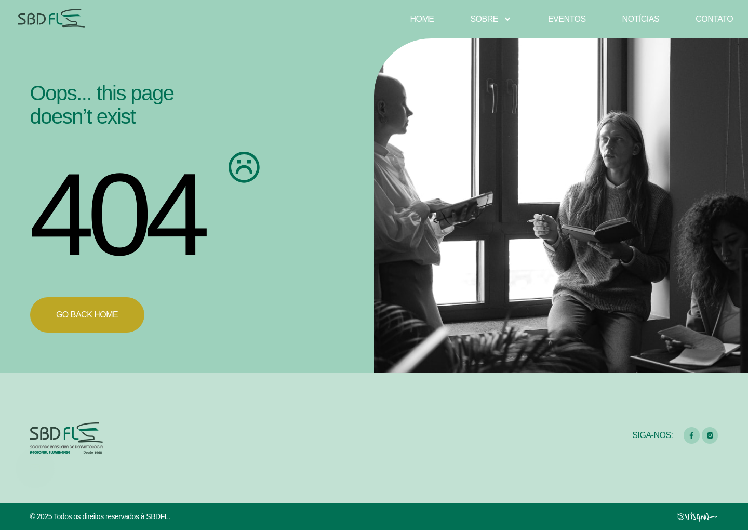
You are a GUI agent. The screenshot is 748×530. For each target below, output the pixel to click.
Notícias (641, 19)
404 (116, 214)
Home (422, 19)
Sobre (491, 19)
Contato (714, 19)
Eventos (567, 19)
